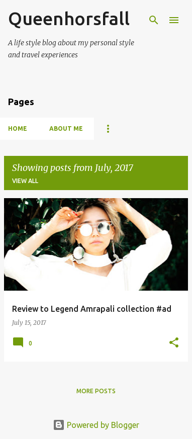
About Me (66, 128)
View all (25, 181)
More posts (96, 391)
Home (17, 128)
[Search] (154, 20)
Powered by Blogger (96, 424)
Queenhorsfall (69, 18)
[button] (174, 342)
